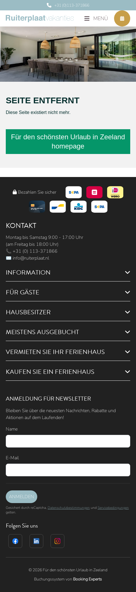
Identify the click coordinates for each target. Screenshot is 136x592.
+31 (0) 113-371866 (35, 251)
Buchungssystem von (68, 579)
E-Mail (12, 458)
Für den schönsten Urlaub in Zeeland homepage (68, 141)
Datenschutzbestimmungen (69, 507)
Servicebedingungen (113, 507)
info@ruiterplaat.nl (31, 258)
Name (12, 429)
